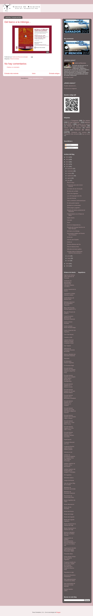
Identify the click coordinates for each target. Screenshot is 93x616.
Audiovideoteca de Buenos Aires (69, 298)
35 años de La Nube (72, 191)
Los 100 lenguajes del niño (74, 196)
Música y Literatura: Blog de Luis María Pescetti (69, 534)
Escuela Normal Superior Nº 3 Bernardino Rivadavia (70, 397)
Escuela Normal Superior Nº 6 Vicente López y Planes (70, 417)
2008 (67, 266)
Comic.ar (69, 242)
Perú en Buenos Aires (73, 246)
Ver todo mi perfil (68, 77)
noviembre (70, 171)
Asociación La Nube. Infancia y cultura (69, 294)
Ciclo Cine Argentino (72, 193)
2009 (67, 263)
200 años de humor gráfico (74, 249)
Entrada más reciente (11, 73)
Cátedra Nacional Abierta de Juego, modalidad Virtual (69, 341)
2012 (67, 162)
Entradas (68, 145)
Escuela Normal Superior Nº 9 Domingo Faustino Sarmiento (69, 434)
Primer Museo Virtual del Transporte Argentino (69, 558)
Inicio (33, 73)
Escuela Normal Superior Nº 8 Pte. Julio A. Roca (69, 428)
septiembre (70, 175)
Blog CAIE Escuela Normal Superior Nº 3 (70, 308)
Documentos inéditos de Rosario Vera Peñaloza (76, 234)
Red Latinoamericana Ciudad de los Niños (70, 580)
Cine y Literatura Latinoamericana (76, 200)
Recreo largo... (71, 182)
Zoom (68, 222)
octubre (69, 173)
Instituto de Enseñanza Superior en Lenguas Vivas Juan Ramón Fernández (69, 457)
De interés (86, 120)
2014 (67, 157)
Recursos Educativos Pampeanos (69, 575)
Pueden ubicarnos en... (70, 86)
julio (68, 180)
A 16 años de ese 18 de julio (74, 188)
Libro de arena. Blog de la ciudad (69, 484)
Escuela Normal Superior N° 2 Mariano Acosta (68, 385)
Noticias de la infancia (83, 124)
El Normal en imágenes (70, 88)
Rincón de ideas (14, 58)
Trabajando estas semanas (71, 134)
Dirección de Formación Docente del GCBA (69, 350)
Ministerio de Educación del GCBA (69, 488)
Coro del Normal (71, 198)
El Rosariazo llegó (69, 365)
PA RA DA (69, 237)
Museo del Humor (69, 511)
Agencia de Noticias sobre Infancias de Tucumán (69, 276)
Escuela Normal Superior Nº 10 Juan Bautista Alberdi (69, 391)
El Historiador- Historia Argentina (69, 361)
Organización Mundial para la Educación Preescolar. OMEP (70, 549)
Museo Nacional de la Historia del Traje (70, 524)
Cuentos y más (68, 337)
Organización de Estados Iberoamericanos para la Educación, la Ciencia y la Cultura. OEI (69, 541)
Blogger (58, 612)
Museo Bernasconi (69, 504)
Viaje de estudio (86, 134)
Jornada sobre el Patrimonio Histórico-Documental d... (74, 252)
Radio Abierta (70, 217)
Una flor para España (73, 239)
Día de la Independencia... (74, 225)
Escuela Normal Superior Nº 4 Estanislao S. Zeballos (68, 403)
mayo (69, 258)
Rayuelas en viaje (69, 572)
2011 (67, 164)
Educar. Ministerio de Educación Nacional (69, 355)
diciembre (70, 168)
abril (68, 260)
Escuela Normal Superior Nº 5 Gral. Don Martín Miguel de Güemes (70, 410)
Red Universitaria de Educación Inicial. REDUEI (69, 585)
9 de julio (69, 220)
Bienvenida (66, 120)
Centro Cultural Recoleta (68, 322)
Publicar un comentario (13, 67)
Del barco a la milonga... (73, 231)
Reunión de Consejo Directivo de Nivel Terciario (76, 228)
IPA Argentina (67, 475)
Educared (66, 358)
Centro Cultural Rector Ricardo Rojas (70, 326)
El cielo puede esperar (73, 203)
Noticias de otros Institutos (76, 126)
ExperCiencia (67, 439)
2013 (67, 159)
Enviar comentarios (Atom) (36, 78)
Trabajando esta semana (78, 132)
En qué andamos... (74, 122)
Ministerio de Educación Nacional (69, 492)
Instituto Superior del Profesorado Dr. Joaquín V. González (69, 471)
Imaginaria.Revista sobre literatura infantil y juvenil (69, 448)
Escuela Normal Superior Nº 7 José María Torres (69, 422)
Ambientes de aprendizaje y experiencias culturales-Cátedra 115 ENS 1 (69, 283)
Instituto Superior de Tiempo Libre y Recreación (69, 465)
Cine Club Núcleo (69, 334)
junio (68, 256)
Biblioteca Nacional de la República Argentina (69, 303)
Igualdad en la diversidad (74, 205)
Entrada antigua (54, 73)
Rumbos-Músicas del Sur (74, 244)
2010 (67, 166)
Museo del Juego (68, 514)
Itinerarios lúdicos (69, 477)
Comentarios (69, 147)
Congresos (74, 120)
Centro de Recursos (80, 63)
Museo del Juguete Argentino (69, 520)
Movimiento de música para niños (69, 496)
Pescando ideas (68, 553)
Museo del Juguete (69, 517)
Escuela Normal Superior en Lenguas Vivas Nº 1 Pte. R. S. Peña (69, 370)
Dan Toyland (67, 345)
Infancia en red (68, 452)
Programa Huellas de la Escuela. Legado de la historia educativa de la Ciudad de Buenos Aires (69, 565)
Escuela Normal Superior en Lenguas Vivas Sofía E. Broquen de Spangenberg (69, 378)
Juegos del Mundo (69, 480)
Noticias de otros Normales (72, 127)
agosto (69, 178)
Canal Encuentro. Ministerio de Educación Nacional (69, 317)
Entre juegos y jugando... (74, 207)
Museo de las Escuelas (67, 507)
